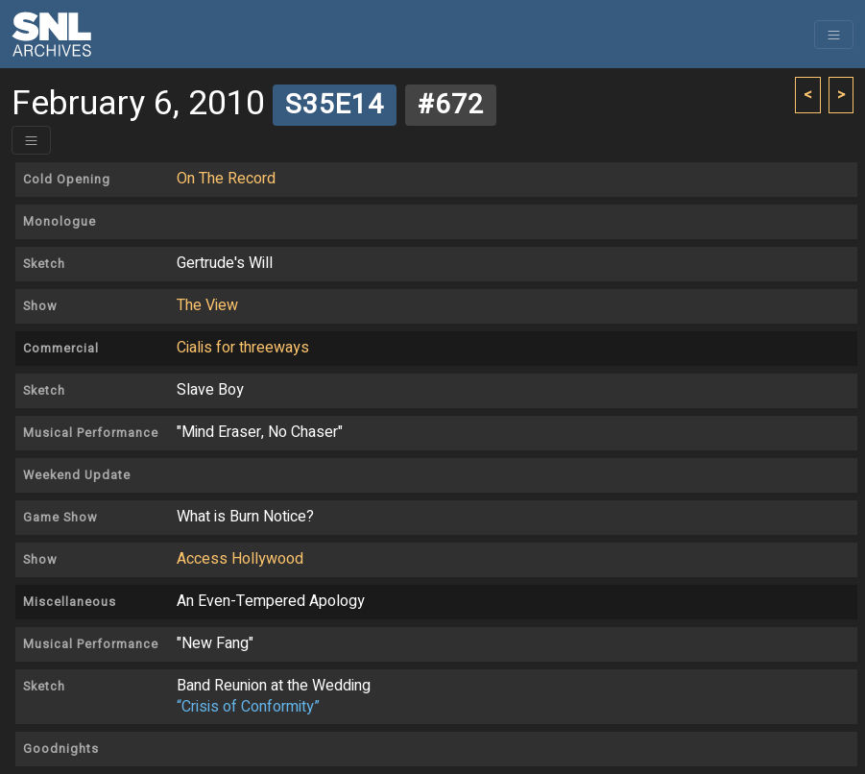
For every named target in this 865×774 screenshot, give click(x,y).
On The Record (226, 178)
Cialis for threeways (243, 347)
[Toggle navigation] (833, 34)
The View (207, 305)
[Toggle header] (31, 140)
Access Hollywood (240, 558)
